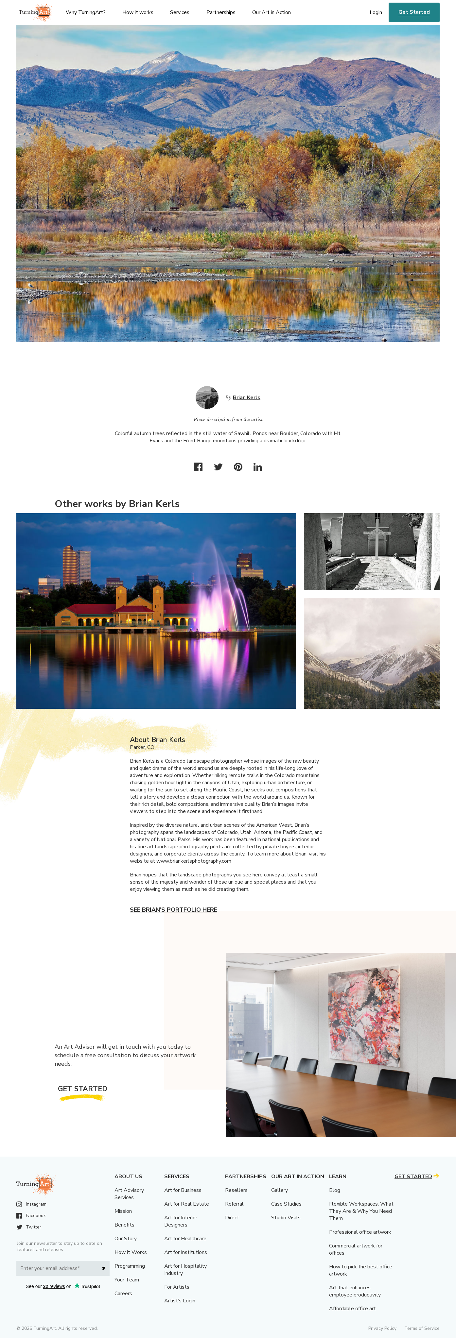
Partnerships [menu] (221, 12)
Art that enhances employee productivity (355, 1291)
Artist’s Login (179, 1300)
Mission (123, 1211)
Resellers (236, 1190)
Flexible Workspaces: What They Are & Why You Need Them (361, 1211)
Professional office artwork (360, 1232)
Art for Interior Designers (180, 1221)
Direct (232, 1217)
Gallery (279, 1190)
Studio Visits (286, 1217)
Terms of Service (422, 1328)
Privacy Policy (382, 1328)
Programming (129, 1266)
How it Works (130, 1252)
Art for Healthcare (185, 1238)
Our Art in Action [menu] (271, 12)
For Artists (176, 1287)
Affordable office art (352, 1308)
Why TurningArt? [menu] (86, 12)
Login (376, 12)
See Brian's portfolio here (173, 910)
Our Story (125, 1238)
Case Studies (286, 1204)
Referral (234, 1204)
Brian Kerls (246, 397)
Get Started (414, 12)
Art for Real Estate (186, 1204)
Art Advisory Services (129, 1194)
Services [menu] (179, 12)
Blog (334, 1190)
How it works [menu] (137, 12)
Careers (123, 1293)
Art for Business (183, 1190)
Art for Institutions (185, 1252)
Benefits (124, 1224)
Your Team (126, 1279)
